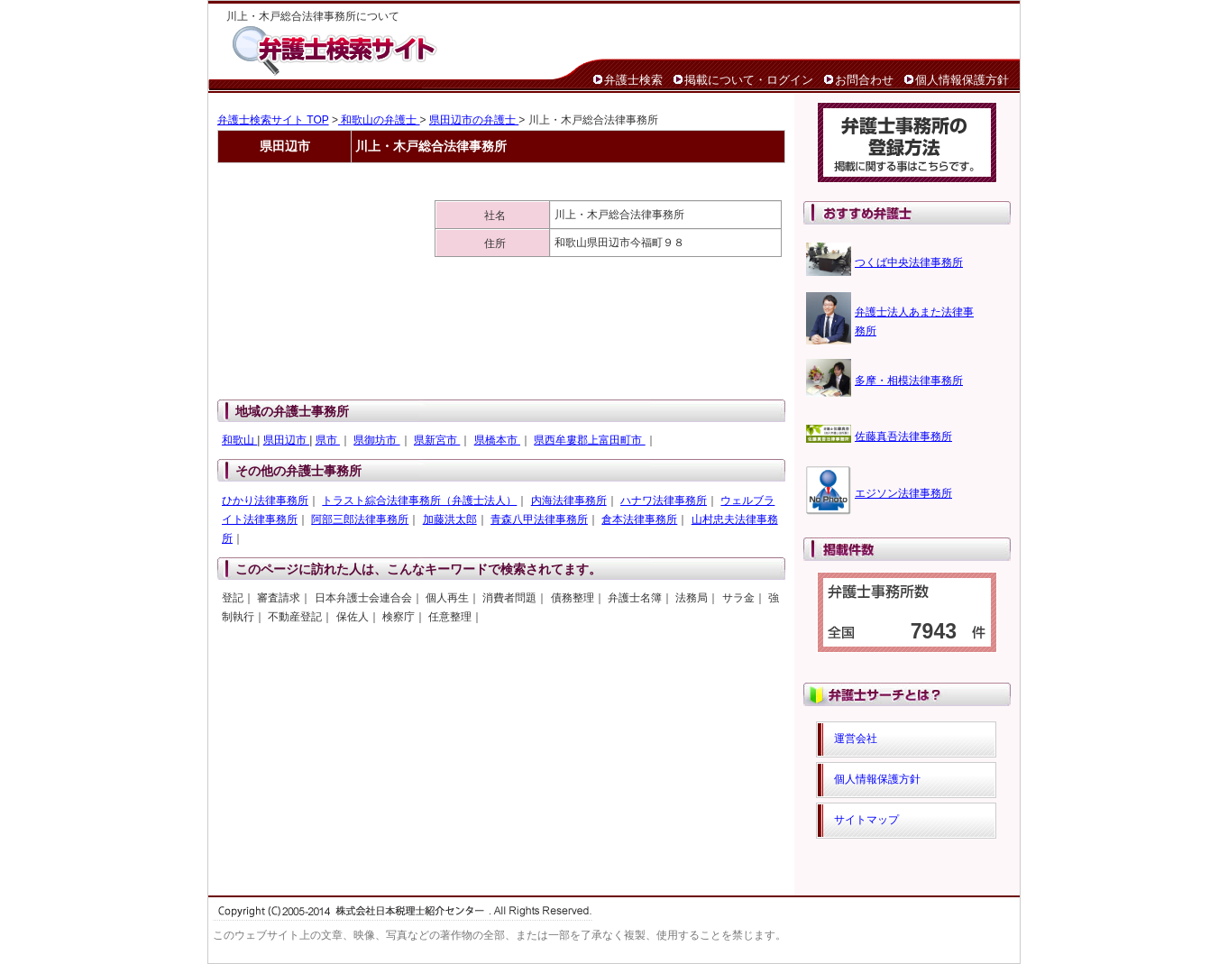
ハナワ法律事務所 (663, 500)
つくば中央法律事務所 (909, 262)
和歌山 (239, 440)
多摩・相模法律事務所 (909, 380)
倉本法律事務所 (639, 519)
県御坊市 (376, 440)
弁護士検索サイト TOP (273, 120)
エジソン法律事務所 (903, 493)
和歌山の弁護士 (379, 120)
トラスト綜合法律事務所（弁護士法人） (419, 500)
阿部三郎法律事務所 (359, 519)
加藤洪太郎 (450, 519)
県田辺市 (286, 440)
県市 (328, 440)
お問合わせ (864, 80)
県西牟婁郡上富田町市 (589, 440)
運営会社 (855, 738)
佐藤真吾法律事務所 (903, 436)
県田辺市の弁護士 (473, 120)
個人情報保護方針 (962, 80)
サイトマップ (866, 819)
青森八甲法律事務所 (539, 519)
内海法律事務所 (569, 500)
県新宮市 (437, 440)
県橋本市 (497, 440)
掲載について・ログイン (748, 80)
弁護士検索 (633, 80)
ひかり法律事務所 (265, 500)
